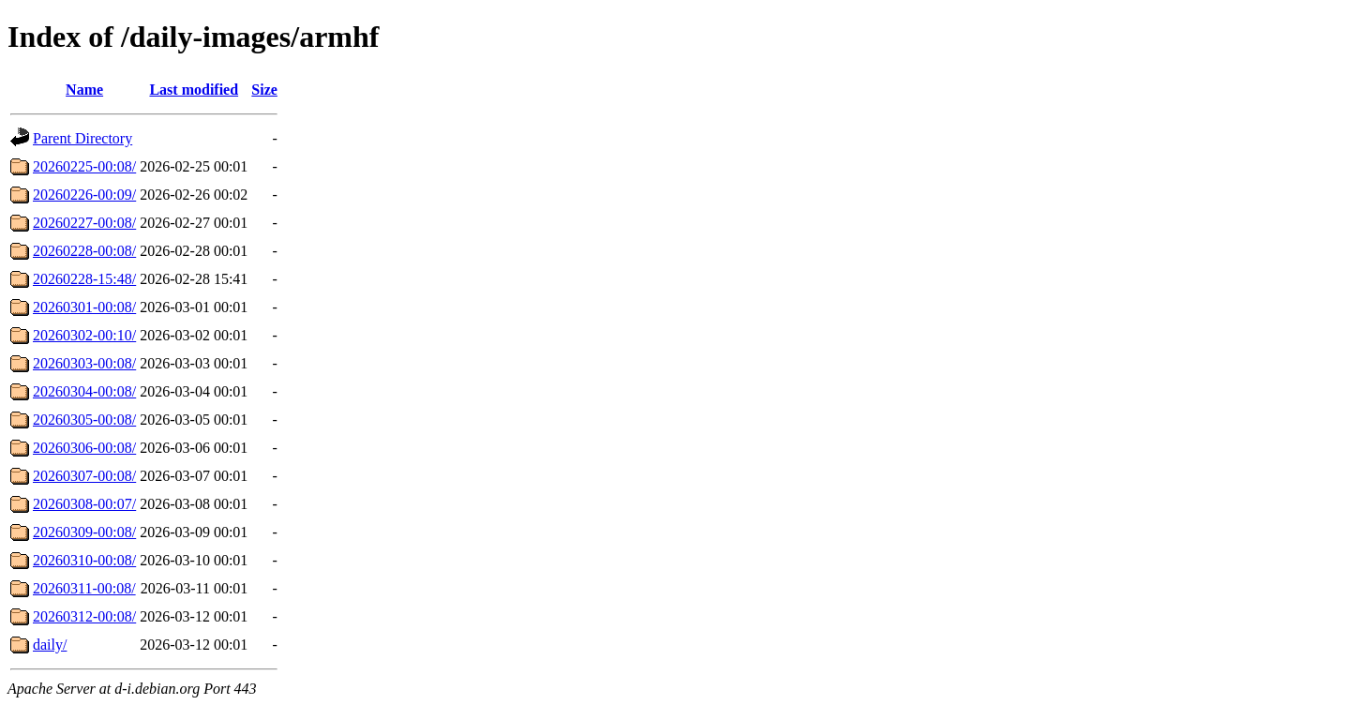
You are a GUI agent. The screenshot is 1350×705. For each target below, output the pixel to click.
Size (264, 90)
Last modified (193, 90)
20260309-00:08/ (84, 532)
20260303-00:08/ (84, 363)
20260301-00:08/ (84, 307)
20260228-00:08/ (84, 251)
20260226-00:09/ (84, 194)
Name (84, 90)
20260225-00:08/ (84, 166)
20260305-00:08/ (84, 420)
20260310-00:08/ (84, 560)
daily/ (50, 644)
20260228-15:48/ (84, 279)
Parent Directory (82, 138)
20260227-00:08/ (84, 223)
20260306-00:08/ (84, 448)
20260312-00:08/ (84, 616)
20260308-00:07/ (84, 504)
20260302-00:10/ (84, 335)
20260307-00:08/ (84, 476)
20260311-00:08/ (84, 588)
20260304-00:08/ (84, 391)
